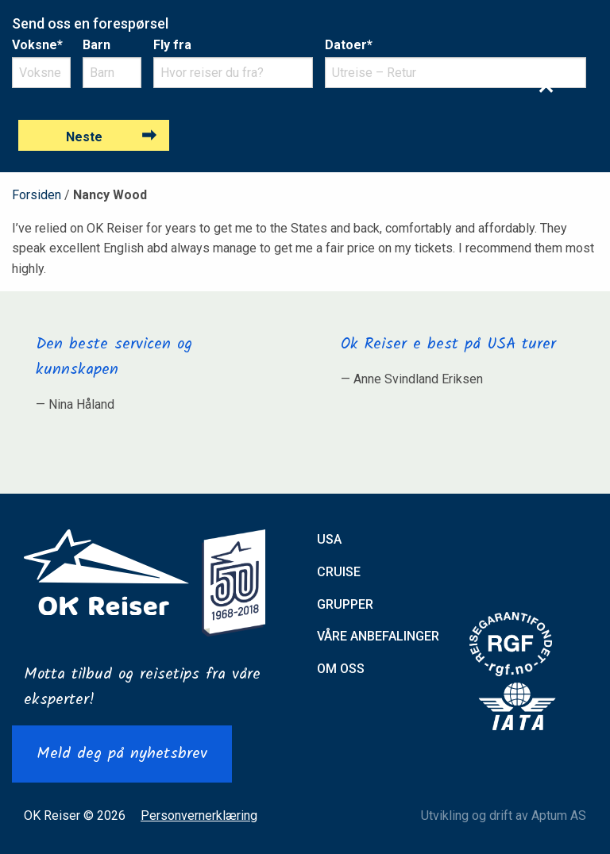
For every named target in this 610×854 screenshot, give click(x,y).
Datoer (349, 44)
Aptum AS (558, 815)
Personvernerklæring (199, 815)
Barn (96, 44)
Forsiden (36, 194)
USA (329, 539)
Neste (84, 136)
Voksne (37, 44)
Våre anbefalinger (378, 636)
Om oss (341, 668)
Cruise (339, 571)
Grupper (345, 604)
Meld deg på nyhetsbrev (122, 754)
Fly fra (172, 44)
